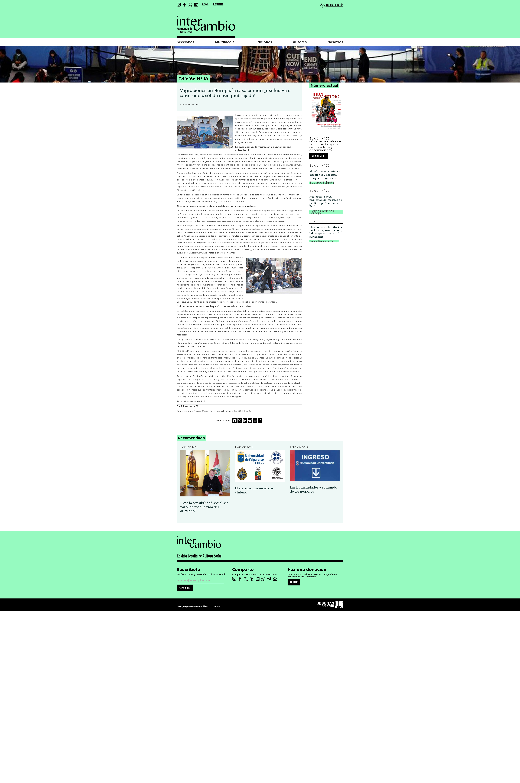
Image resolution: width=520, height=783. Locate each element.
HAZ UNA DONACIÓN (334, 5)
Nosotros (335, 42)
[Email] (255, 420)
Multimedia (225, 42)
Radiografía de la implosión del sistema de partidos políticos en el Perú (325, 201)
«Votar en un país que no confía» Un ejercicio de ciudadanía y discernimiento (325, 146)
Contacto (217, 607)
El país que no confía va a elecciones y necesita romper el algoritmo (325, 175)
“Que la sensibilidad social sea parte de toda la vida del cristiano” (204, 507)
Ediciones (263, 42)
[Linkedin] (245, 420)
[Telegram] (250, 420)
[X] (240, 420)
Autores (300, 42)
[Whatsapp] (260, 420)
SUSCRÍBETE (218, 4)
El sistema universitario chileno (254, 490)
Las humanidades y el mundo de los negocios (313, 489)
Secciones (185, 42)
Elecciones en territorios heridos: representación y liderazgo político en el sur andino (326, 232)
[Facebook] (234, 420)
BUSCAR (205, 4)
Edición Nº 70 (319, 138)
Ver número (318, 156)
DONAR (293, 582)
